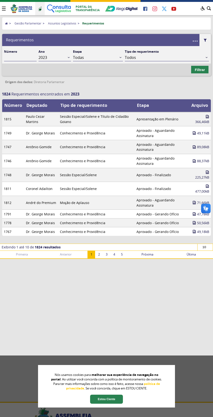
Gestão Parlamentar (28, 23)
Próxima (147, 254)
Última (191, 254)
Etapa (77, 51)
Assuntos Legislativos (62, 23)
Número (10, 51)
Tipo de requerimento (142, 51)
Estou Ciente (106, 399)
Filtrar (200, 70)
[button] (4, 8)
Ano (42, 51)
